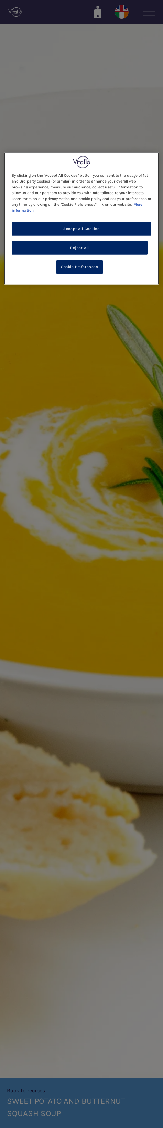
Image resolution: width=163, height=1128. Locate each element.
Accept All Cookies (81, 228)
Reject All (79, 248)
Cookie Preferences (79, 267)
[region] (81, 218)
